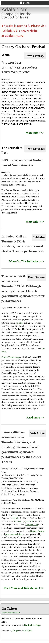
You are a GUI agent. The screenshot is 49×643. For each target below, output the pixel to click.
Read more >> (35, 417)
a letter (20, 322)
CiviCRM (27, 630)
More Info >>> (35, 132)
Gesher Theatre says (10, 357)
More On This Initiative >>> (26, 261)
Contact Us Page (32, 625)
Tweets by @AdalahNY (11, 612)
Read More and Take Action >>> (24, 588)
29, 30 (15, 518)
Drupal (16, 630)
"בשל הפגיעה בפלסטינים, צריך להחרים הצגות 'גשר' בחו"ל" (19, 67)
